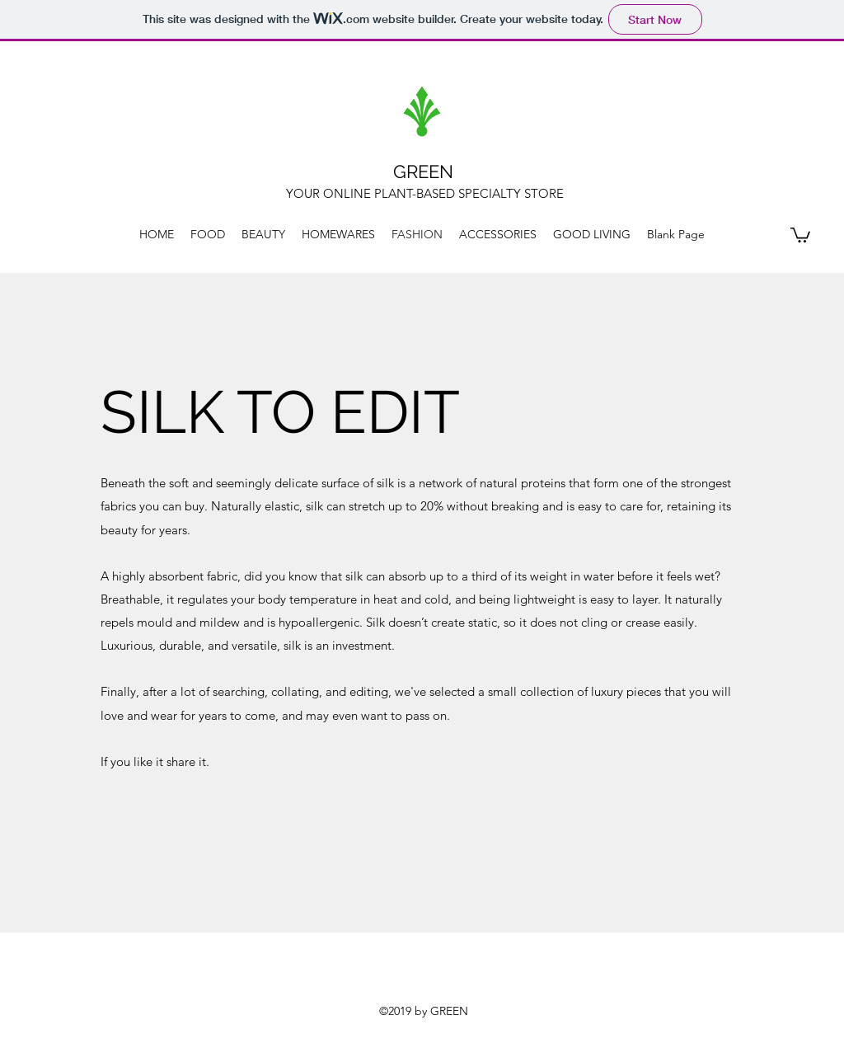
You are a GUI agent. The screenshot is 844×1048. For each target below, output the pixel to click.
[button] (800, 234)
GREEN (423, 171)
